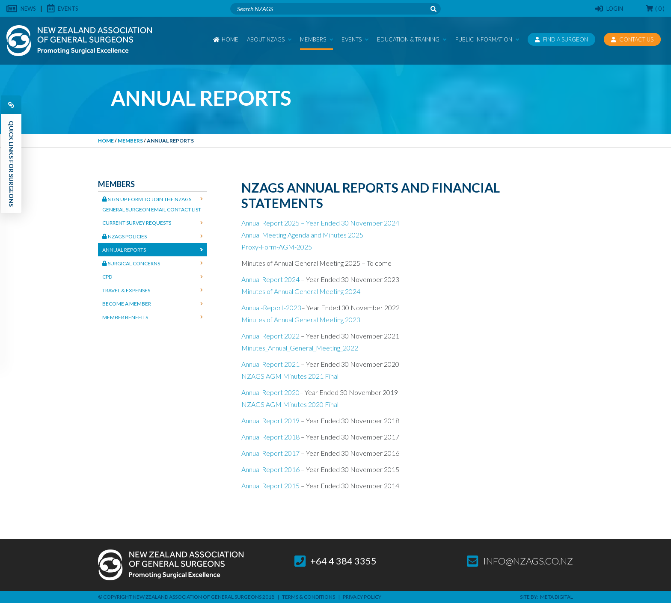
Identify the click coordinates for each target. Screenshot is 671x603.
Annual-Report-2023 (271, 307)
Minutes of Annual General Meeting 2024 (300, 291)
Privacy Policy (362, 597)
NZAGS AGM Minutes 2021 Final (289, 376)
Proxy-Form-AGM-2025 (276, 247)
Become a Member (126, 303)
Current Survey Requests (136, 223)
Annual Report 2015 (270, 485)
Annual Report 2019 (270, 420)
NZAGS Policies (124, 236)
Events (354, 39)
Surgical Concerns (131, 263)
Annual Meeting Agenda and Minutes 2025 (302, 235)
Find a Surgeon (561, 39)
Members (316, 39)
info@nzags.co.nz (520, 561)
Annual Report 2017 (270, 453)
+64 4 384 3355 (335, 561)
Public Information (487, 39)
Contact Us (632, 39)
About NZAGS (269, 39)
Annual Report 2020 (270, 392)
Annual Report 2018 (270, 437)
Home (225, 39)
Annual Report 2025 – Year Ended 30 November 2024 (320, 223)
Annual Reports (124, 250)
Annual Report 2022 (270, 336)
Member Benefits (125, 317)
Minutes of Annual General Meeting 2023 (300, 319)
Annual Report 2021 (270, 364)
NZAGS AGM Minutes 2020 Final (289, 404)
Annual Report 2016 (270, 469)
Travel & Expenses (126, 290)
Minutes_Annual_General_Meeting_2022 (299, 348)
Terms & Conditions (308, 597)
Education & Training (411, 39)
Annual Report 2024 (270, 279)
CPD (107, 276)
